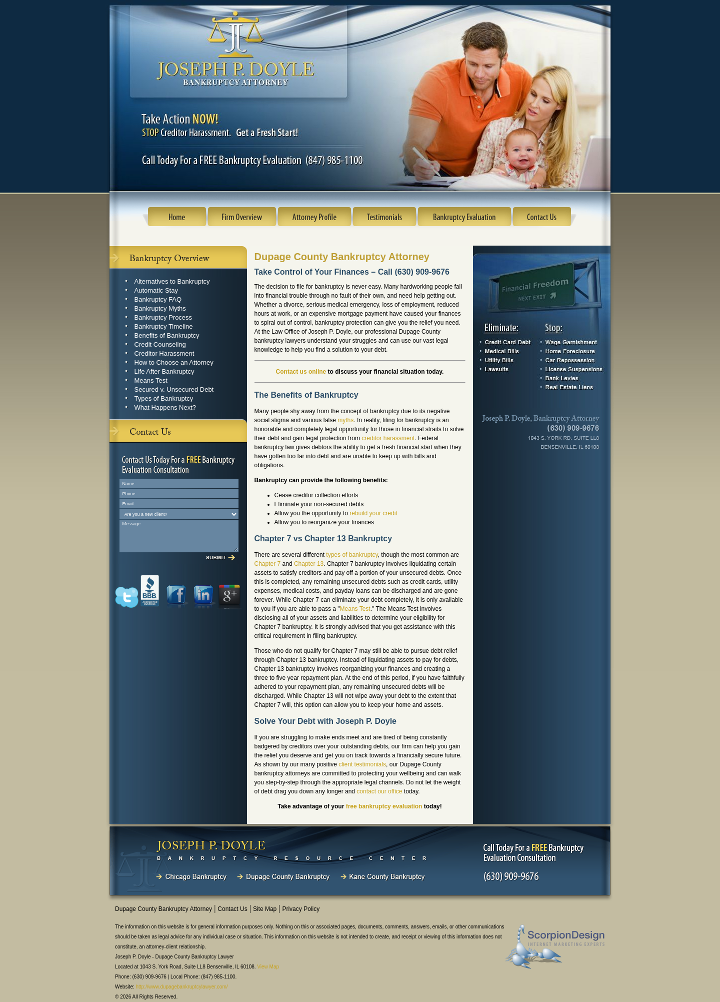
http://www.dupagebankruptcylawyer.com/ (182, 986)
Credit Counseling (160, 344)
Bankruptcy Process (163, 317)
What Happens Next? (165, 407)
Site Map (264, 908)
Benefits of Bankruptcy (167, 335)
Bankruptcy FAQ (158, 299)
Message (179, 536)
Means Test (151, 380)
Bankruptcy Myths (160, 308)
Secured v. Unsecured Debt (174, 389)
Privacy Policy (301, 908)
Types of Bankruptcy (164, 398)
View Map (268, 966)
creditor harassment (388, 438)
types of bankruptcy (352, 554)
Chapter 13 (309, 563)
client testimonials (362, 764)
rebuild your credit (373, 513)
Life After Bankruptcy (164, 371)
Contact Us (232, 908)
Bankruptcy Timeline (163, 326)
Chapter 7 (267, 563)
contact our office (379, 791)
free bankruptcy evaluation (384, 806)
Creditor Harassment (164, 353)
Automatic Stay (156, 290)
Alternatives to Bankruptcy (172, 281)
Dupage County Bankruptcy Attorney (163, 908)
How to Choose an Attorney (174, 362)
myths (346, 420)
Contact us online (301, 371)
